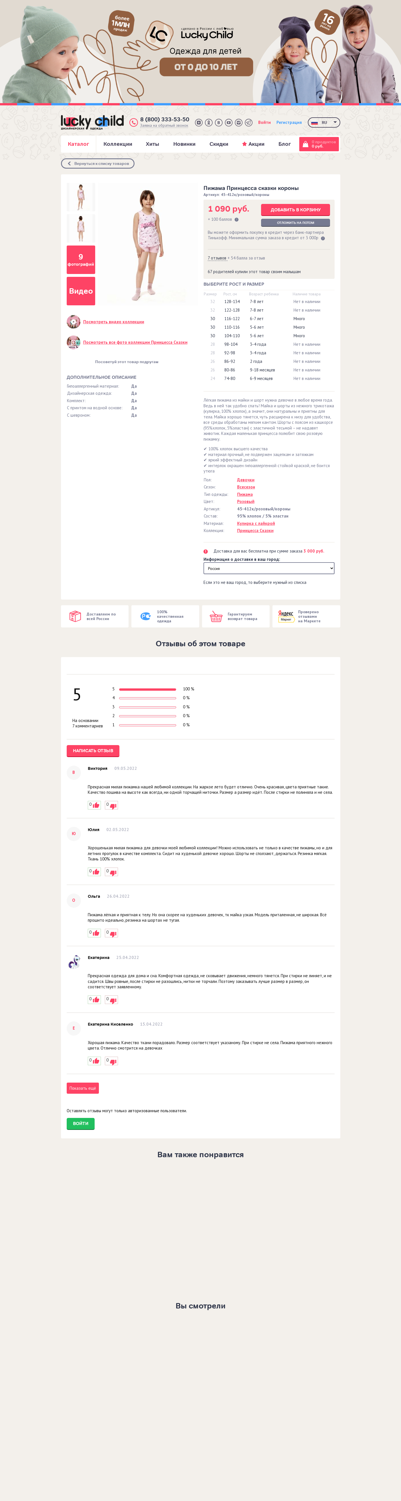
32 (212, 301)
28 (212, 344)
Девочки (246, 479)
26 (212, 361)
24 (212, 378)
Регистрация (289, 122)
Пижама (245, 494)
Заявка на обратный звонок (164, 125)
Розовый (246, 501)
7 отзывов (217, 258)
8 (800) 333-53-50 (164, 119)
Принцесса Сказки (255, 530)
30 (212, 318)
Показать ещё (83, 1088)
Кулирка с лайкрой (256, 523)
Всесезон (246, 487)
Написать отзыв (93, 751)
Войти (264, 122)
